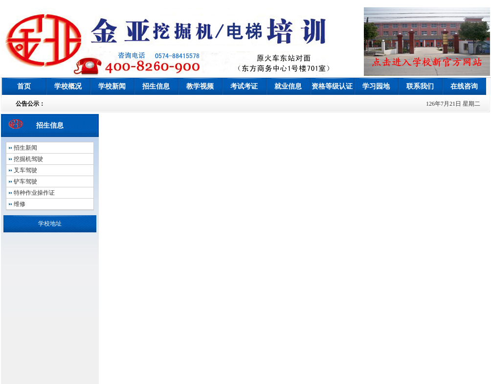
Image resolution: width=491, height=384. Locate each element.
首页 (24, 86)
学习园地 (376, 86)
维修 (19, 204)
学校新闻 (112, 86)
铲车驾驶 (25, 181)
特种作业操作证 (34, 192)
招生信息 (156, 86)
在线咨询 (464, 86)
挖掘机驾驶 (28, 159)
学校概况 (68, 86)
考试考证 (244, 86)
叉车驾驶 (25, 170)
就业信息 (288, 86)
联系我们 (420, 86)
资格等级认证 (332, 86)
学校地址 (50, 223)
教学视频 (200, 86)
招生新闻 (25, 147)
